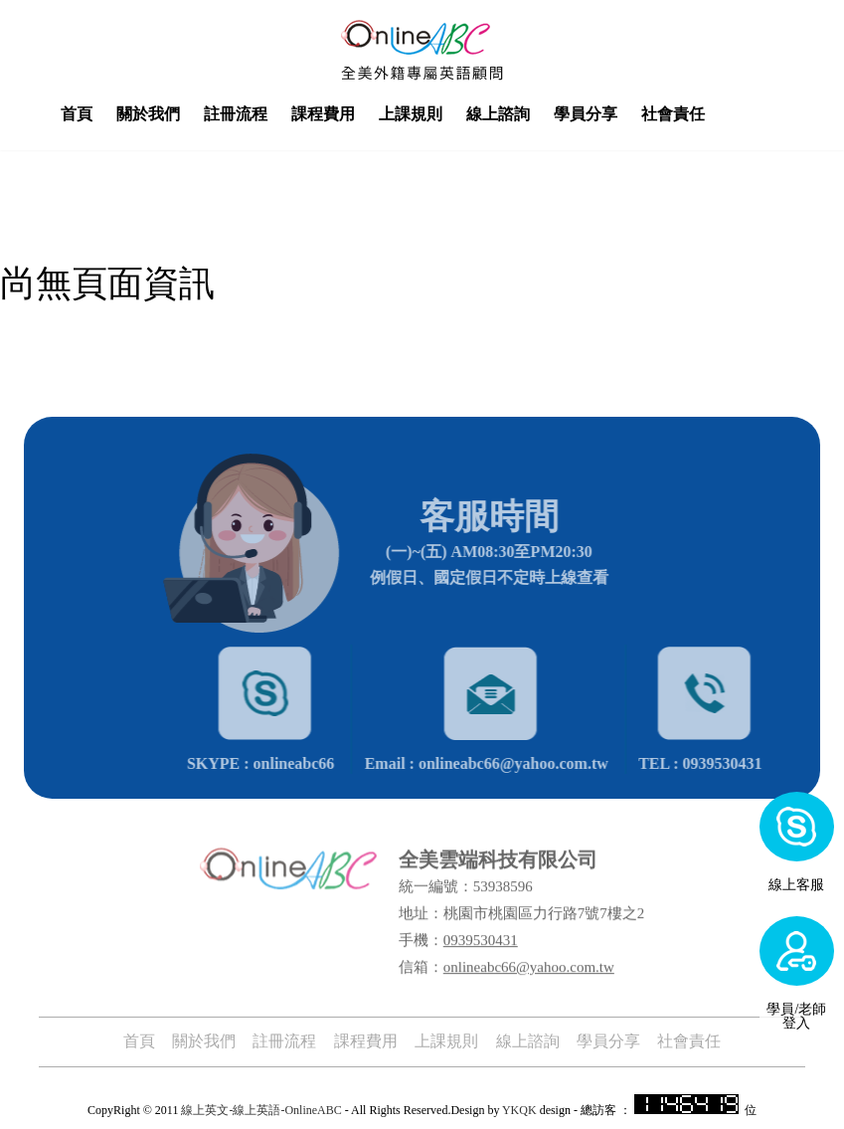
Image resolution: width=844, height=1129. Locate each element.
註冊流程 (275, 113)
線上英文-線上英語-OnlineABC (261, 1108)
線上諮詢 (538, 113)
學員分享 (625, 113)
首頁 (116, 113)
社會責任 (713, 113)
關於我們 (188, 113)
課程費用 (363, 113)
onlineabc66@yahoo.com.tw (528, 958)
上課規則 (450, 113)
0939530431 (480, 931)
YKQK (519, 1108)
